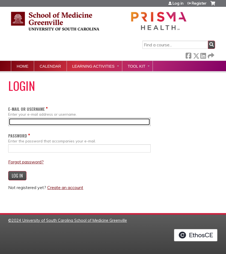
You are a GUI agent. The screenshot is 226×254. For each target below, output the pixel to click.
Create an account (65, 187)
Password (17, 136)
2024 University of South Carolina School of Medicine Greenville (69, 220)
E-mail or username (26, 109)
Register (199, 3)
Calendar (50, 66)
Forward (210, 55)
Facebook (188, 55)
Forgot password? (26, 162)
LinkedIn (203, 55)
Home (22, 66)
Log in (178, 3)
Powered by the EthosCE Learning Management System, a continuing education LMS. (196, 235)
